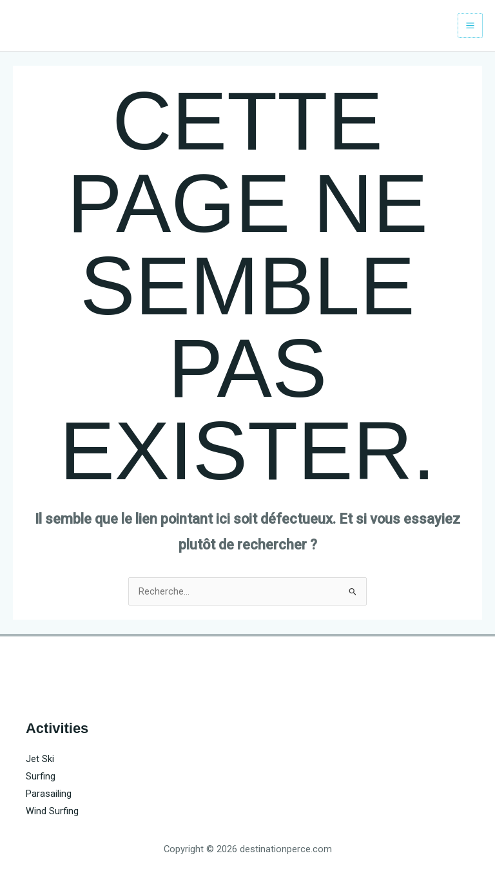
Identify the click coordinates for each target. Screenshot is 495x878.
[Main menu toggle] (470, 25)
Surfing (40, 776)
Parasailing (49, 793)
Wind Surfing (52, 811)
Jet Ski (40, 759)
